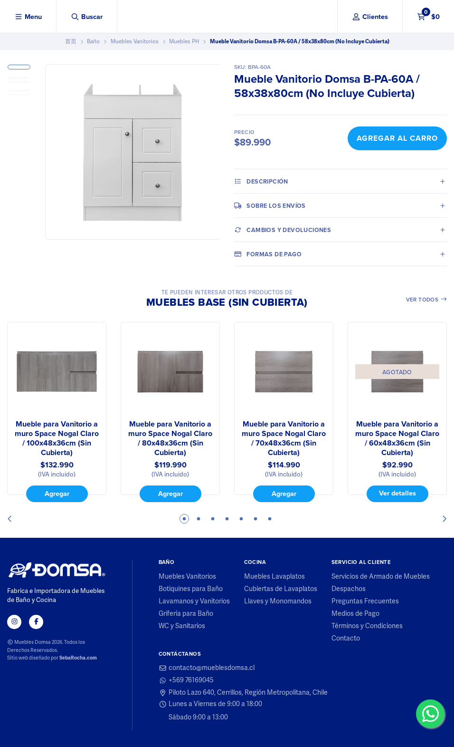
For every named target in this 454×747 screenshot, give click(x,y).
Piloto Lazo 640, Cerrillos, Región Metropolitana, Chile (243, 692)
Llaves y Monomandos (278, 601)
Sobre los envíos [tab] (270, 205)
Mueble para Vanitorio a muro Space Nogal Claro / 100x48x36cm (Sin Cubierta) (57, 438)
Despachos (348, 589)
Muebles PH (184, 41)
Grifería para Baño (186, 614)
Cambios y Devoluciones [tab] (282, 230)
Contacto (345, 638)
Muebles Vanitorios (135, 41)
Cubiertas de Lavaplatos (280, 589)
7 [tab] (269, 519)
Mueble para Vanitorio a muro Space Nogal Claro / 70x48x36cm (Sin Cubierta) (284, 438)
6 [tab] (255, 519)
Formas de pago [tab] (268, 254)
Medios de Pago (355, 614)
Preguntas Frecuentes (365, 601)
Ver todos (426, 299)
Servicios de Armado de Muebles (380, 576)
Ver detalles (397, 493)
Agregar (57, 493)
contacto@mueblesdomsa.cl (207, 668)
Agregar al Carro (397, 138)
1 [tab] (184, 519)
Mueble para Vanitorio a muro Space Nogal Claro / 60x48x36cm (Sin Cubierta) (397, 438)
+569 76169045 (186, 680)
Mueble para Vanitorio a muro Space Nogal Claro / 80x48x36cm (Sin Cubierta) (170, 438)
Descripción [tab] (261, 181)
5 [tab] (241, 519)
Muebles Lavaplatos (274, 576)
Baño (93, 41)
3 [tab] (213, 519)
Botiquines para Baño (191, 589)
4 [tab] (227, 519)
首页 (70, 41)
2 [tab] (198, 519)
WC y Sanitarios (182, 626)
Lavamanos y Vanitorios (194, 601)
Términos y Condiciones (367, 626)
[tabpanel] (57, 412)
